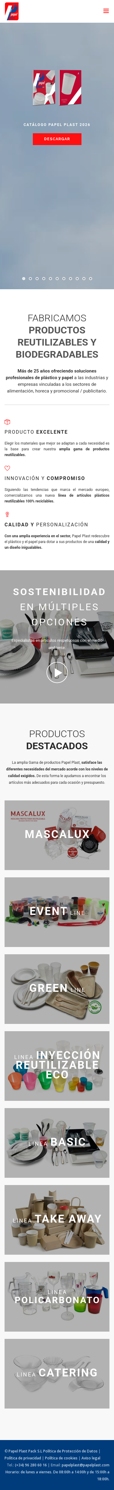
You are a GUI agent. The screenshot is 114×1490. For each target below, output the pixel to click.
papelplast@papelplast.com (85, 1465)
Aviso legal (90, 1458)
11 (90, 278)
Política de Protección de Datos (70, 1451)
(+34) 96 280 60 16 (31, 1465)
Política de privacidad (23, 1458)
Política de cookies (61, 1458)
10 (83, 278)
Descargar (57, 139)
